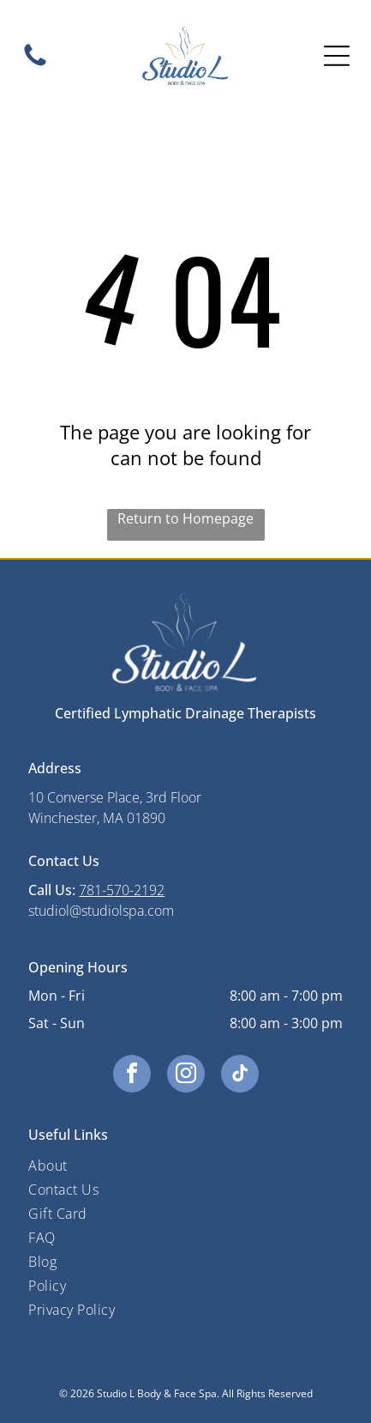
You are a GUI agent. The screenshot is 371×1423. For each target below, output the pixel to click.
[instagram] (186, 1076)
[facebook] (132, 1076)
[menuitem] (185, 1166)
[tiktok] (240, 1076)
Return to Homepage (185, 518)
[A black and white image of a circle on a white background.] (35, 64)
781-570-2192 (122, 890)
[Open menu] (337, 56)
